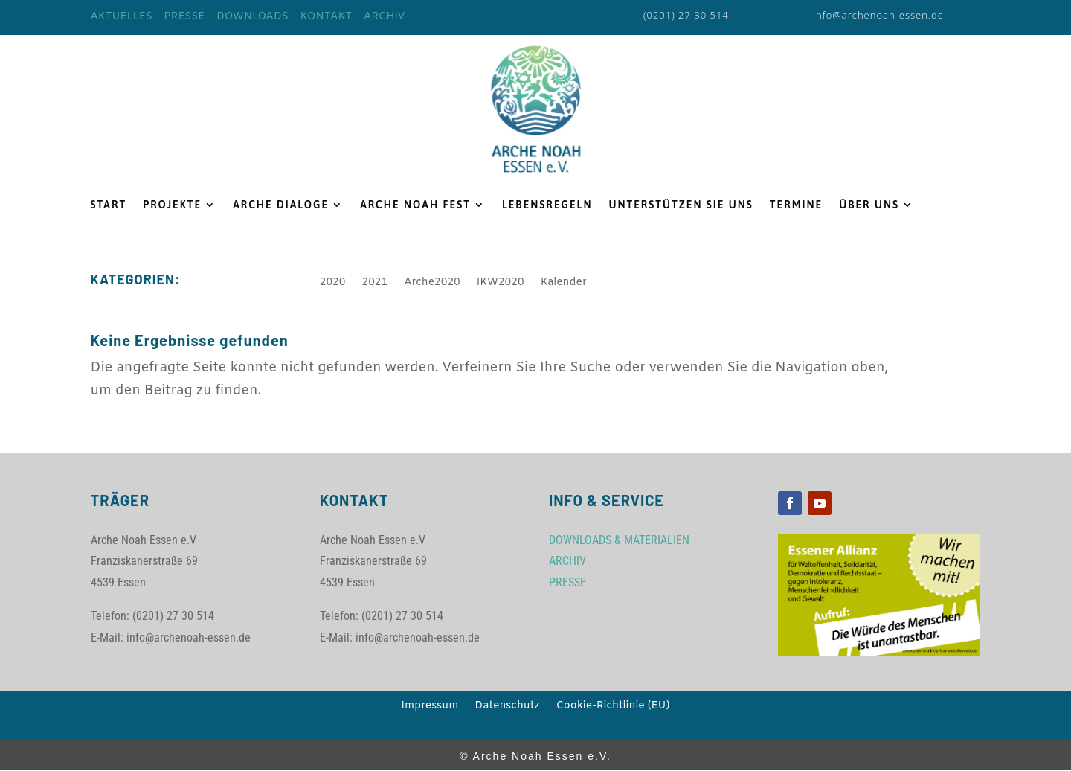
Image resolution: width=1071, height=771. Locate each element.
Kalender (564, 283)
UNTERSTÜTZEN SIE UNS (680, 205)
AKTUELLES (121, 17)
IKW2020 (500, 283)
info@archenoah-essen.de (878, 15)
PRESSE (184, 17)
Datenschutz (507, 707)
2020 (333, 283)
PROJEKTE (172, 205)
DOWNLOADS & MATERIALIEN (619, 540)
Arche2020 (432, 283)
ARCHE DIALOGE (281, 205)
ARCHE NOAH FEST (415, 205)
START (109, 205)
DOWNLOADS (252, 17)
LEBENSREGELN (547, 205)
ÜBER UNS (869, 205)
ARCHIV (384, 17)
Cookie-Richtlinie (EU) (613, 707)
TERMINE (796, 205)
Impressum (430, 707)
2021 (374, 283)
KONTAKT (326, 17)
